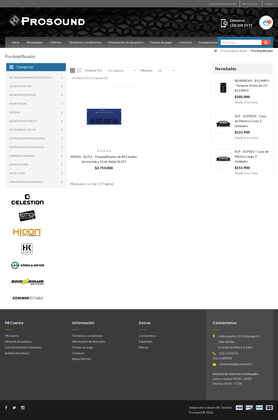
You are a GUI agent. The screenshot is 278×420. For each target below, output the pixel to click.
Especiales (146, 341)
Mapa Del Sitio (81, 359)
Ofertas (55, 42)
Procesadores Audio (234, 51)
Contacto (187, 42)
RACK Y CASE (17, 173)
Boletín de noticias (17, 353)
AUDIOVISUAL (18, 103)
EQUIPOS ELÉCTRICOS (23, 121)
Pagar (269, 4)
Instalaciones (210, 42)
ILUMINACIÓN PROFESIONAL (27, 138)
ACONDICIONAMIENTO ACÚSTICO (30, 77)
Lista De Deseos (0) (222, 4)
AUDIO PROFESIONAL (22, 95)
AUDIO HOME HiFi (20, 86)
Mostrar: (147, 70)
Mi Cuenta (249, 4)
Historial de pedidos (18, 341)
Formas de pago (162, 42)
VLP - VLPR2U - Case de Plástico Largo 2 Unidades (252, 156)
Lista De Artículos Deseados (23, 347)
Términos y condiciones (85, 42)
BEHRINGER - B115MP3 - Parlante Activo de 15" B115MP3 (252, 85)
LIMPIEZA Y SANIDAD (22, 155)
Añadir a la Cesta (246, 102)
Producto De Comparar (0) (90, 78)
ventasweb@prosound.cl (235, 364)
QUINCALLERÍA (18, 164)
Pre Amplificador (262, 51)
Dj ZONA (14, 112)
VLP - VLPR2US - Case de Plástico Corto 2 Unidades (250, 121)
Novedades (35, 42)
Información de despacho (126, 42)
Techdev (226, 407)
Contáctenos (147, 336)
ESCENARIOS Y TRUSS (22, 129)
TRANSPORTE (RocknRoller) (26, 181)
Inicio (15, 42)
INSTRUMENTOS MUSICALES (26, 147)
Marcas (144, 347)
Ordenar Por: (94, 70)
